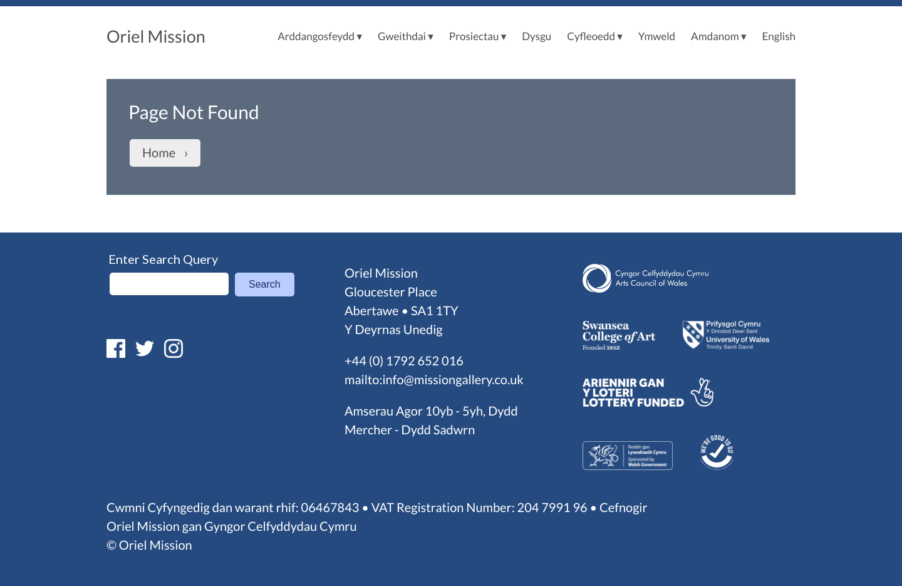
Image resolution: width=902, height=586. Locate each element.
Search (265, 284)
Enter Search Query (163, 258)
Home (158, 152)
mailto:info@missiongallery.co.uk (434, 379)
